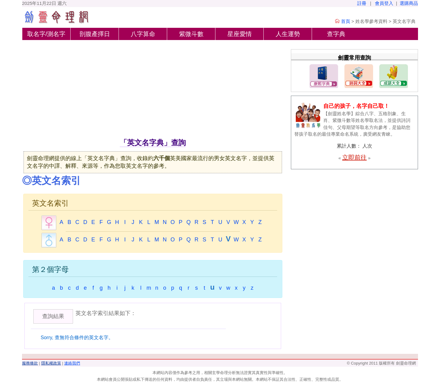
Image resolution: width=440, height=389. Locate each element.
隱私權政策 (51, 363)
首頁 (345, 21)
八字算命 (143, 34)
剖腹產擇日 (94, 34)
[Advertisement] (153, 91)
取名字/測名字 (46, 34)
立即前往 (354, 157)
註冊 (361, 3)
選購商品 (409, 3)
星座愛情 (239, 34)
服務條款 (30, 363)
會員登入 (384, 3)
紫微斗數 (191, 34)
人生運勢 (288, 34)
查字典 (336, 34)
